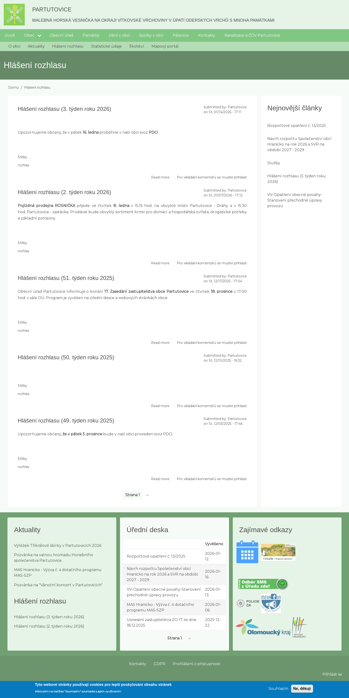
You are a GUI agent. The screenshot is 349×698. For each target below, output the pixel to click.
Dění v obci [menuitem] (119, 35)
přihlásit (240, 177)
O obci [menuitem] (14, 46)
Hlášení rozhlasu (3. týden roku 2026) (49, 617)
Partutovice (51, 9)
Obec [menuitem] (29, 35)
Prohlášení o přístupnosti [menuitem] (196, 664)
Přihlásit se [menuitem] (332, 674)
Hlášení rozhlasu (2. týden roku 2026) (49, 626)
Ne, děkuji (302, 690)
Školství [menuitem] (136, 46)
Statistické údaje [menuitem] (106, 46)
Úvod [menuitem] (10, 35)
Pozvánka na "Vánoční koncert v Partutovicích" (58, 585)
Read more (160, 177)
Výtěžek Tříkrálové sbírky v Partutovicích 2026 (57, 545)
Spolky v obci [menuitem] (151, 35)
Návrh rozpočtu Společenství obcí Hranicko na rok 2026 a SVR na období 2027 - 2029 (299, 144)
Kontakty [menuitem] (206, 35)
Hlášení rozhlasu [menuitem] (68, 46)
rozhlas (23, 165)
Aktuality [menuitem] (36, 46)
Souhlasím (278, 690)
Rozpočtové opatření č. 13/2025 (296, 125)
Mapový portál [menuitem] (165, 46)
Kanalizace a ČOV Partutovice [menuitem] (252, 35)
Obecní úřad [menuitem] (61, 35)
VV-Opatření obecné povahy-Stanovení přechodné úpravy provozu (294, 200)
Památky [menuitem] (91, 35)
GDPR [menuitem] (159, 664)
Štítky (22, 157)
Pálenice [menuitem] (181, 35)
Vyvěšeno (214, 544)
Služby (273, 163)
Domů (13, 87)
